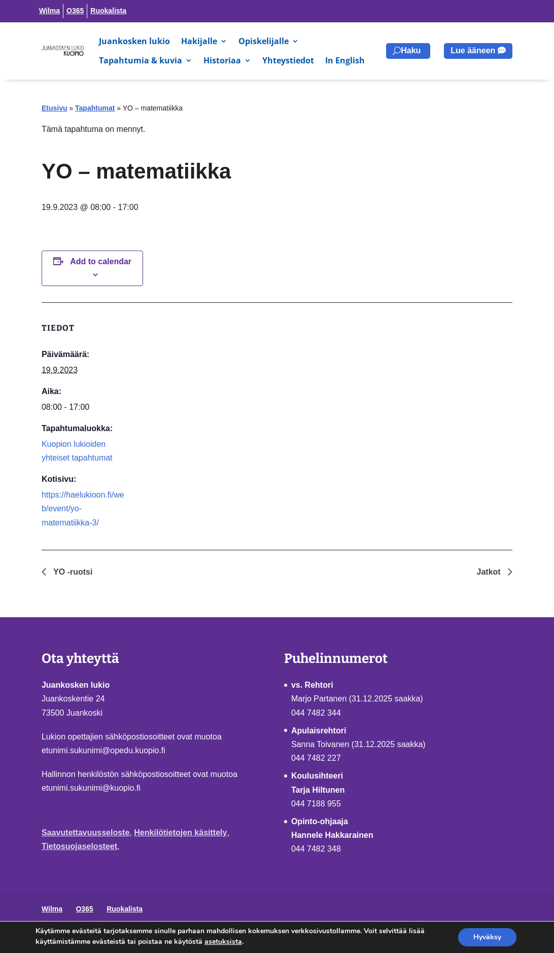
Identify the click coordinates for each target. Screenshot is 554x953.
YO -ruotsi (72, 572)
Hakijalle (199, 41)
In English (345, 60)
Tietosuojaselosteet (79, 846)
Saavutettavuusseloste (85, 832)
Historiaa (222, 60)
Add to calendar (100, 261)
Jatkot (490, 572)
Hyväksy (487, 937)
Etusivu (54, 108)
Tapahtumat (95, 108)
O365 (75, 11)
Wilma (49, 11)
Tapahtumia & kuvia (140, 60)
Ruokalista (108, 11)
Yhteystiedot (288, 60)
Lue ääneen (473, 50)
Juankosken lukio (134, 41)
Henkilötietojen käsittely (180, 832)
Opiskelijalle (263, 41)
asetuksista (223, 941)
